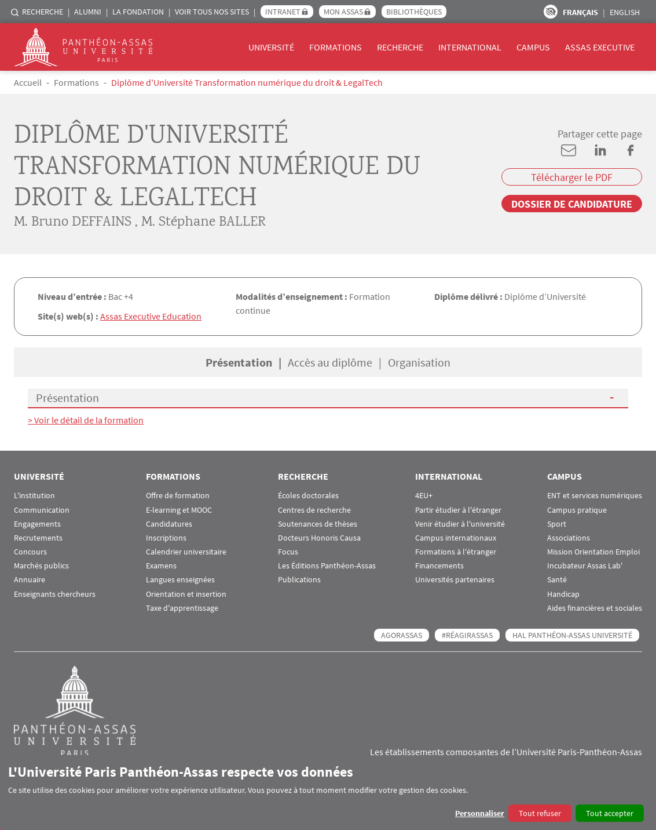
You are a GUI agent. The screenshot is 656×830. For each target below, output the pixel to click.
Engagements (37, 523)
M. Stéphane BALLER (203, 222)
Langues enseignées (180, 579)
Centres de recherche (314, 509)
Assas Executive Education (150, 316)
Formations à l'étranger (455, 551)
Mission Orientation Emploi (593, 551)
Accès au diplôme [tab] (330, 361)
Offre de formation (178, 494)
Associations (568, 537)
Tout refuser (540, 813)
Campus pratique (577, 509)
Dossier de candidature (571, 204)
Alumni (87, 11)
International (469, 47)
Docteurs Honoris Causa (319, 537)
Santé (557, 579)
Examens (161, 565)
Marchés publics (41, 565)
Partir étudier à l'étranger (458, 509)
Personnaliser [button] (479, 813)
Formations (335, 47)
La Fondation (138, 11)
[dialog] (328, 792)
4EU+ (424, 494)
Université (271, 47)
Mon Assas (343, 12)
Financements (439, 565)
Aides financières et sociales (594, 607)
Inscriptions (166, 537)
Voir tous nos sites (212, 11)
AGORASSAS (401, 634)
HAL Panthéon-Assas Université (572, 634)
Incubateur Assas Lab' (584, 565)
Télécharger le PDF (572, 177)
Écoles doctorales (308, 494)
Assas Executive (600, 47)
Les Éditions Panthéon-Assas (327, 565)
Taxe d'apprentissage (182, 607)
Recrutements (38, 537)
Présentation (67, 397)
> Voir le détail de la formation (86, 419)
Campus (533, 47)
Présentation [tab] (239, 361)
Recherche (42, 11)
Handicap (563, 593)
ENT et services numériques (594, 494)
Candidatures (169, 523)
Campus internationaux (455, 537)
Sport (556, 523)
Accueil (28, 82)
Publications (299, 579)
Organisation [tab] (419, 361)
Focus (288, 551)
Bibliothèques (414, 12)
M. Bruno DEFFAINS (72, 222)
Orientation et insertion (186, 593)
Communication (41, 509)
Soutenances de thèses (317, 523)
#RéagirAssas (467, 634)
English (625, 12)
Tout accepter (609, 813)
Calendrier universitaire (186, 551)
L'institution (34, 494)
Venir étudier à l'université (460, 523)
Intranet (282, 12)
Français (580, 12)
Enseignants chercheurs (55, 593)
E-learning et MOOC (179, 509)
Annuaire (29, 579)
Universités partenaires (454, 579)
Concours (30, 551)
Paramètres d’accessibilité (551, 12)
